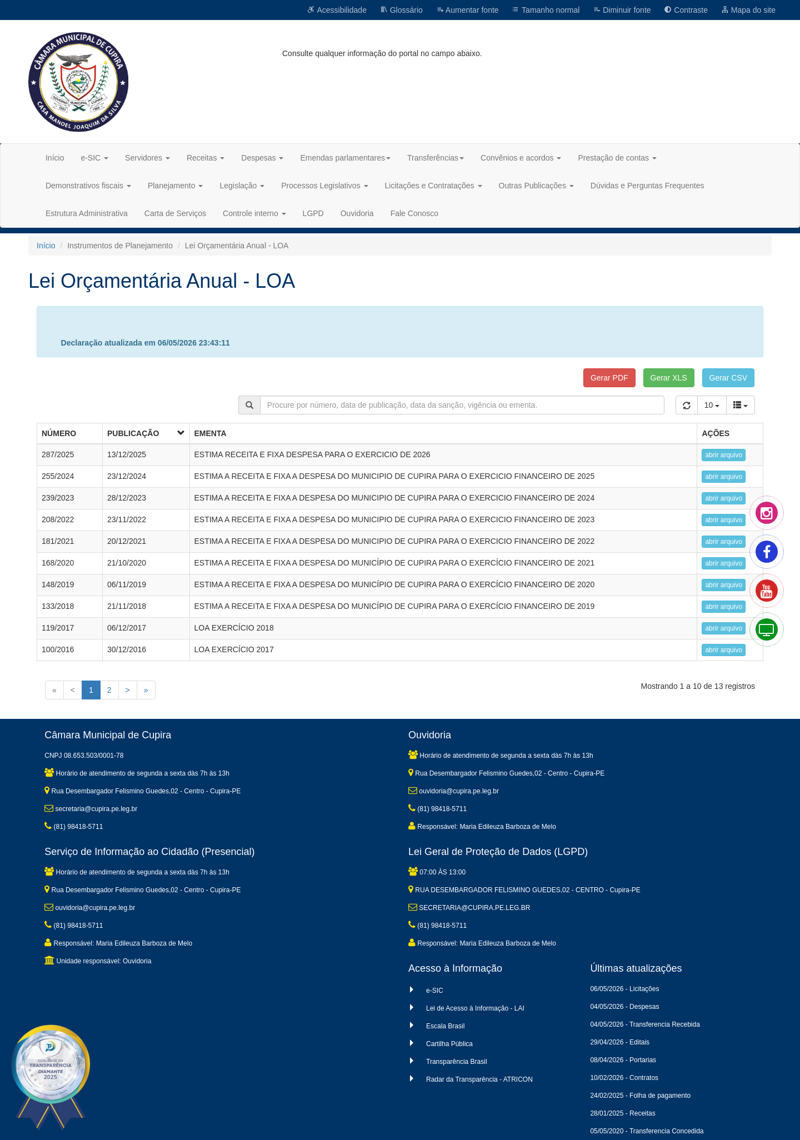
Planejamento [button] (175, 185)
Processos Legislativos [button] (324, 185)
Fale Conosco (414, 213)
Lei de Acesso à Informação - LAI (475, 1008)
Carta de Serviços (175, 213)
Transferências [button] (435, 157)
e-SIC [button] (94, 157)
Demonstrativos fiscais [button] (88, 185)
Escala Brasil (445, 1026)
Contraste (686, 10)
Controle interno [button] (254, 213)
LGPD (313, 213)
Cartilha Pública (449, 1044)
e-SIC (434, 990)
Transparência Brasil (456, 1062)
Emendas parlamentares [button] (345, 157)
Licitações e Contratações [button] (433, 185)
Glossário (401, 10)
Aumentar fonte (467, 10)
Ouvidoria (357, 213)
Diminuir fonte (622, 10)
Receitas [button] (205, 157)
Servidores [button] (147, 157)
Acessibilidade (337, 10)
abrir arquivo (723, 455)
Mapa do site (748, 10)
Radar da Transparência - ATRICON (479, 1079)
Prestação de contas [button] (617, 157)
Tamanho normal (545, 10)
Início (55, 157)
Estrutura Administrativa (87, 213)
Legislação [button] (241, 185)
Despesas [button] (262, 157)
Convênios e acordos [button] (521, 157)
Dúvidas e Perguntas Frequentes (647, 185)
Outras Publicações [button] (536, 185)
